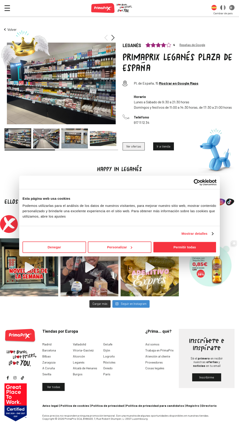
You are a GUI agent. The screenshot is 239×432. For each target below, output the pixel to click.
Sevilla (46, 374)
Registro (192, 405)
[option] (214, 8)
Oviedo (108, 368)
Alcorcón (79, 356)
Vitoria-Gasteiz (83, 350)
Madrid (47, 344)
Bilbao (46, 356)
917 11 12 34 (141, 122)
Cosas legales (154, 368)
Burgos (77, 374)
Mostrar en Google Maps (178, 83)
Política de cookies (74, 405)
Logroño (109, 356)
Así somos (152, 344)
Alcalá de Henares (85, 368)
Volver (11, 29)
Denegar (54, 247)
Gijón (106, 350)
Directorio (209, 405)
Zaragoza (49, 362)
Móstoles (109, 362)
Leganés (78, 362)
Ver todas (53, 387)
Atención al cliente (157, 356)
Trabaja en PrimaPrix (159, 350)
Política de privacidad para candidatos (155, 405)
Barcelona (49, 350)
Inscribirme (206, 377)
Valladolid (79, 344)
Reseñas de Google (192, 45)
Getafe (107, 344)
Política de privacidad (107, 405)
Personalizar (119, 247)
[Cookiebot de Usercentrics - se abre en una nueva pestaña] (196, 182)
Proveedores (154, 362)
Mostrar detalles (194, 233)
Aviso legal (50, 405)
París (106, 374)
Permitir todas (184, 247)
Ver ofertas (133, 146)
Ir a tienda (163, 146)
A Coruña (48, 368)
